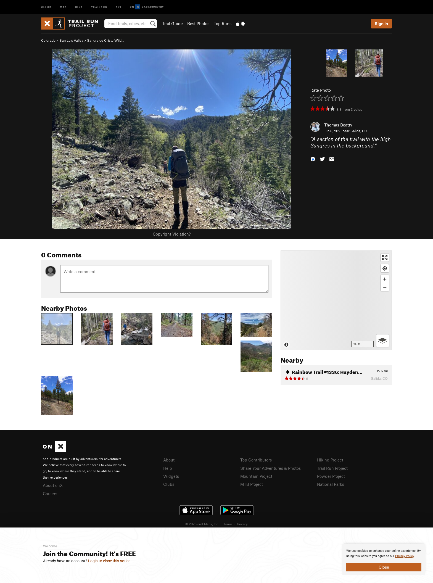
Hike (79, 7)
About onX (53, 485)
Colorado (48, 40)
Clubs (168, 484)
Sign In (381, 23)
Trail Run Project (332, 468)
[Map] (336, 300)
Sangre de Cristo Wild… (105, 40)
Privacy (242, 524)
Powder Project (331, 476)
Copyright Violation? (172, 233)
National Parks (330, 484)
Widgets (171, 476)
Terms (228, 524)
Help (167, 468)
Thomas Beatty (338, 124)
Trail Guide (172, 23)
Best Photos (198, 23)
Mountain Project (256, 476)
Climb (46, 7)
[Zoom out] (385, 287)
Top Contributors (256, 459)
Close (384, 566)
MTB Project (251, 484)
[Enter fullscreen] (385, 258)
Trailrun (99, 7)
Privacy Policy (404, 556)
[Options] (382, 340)
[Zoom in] (385, 279)
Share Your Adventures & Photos (270, 468)
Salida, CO (358, 131)
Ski (119, 7)
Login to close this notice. (109, 561)
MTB (63, 7)
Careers (50, 493)
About (169, 459)
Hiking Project (330, 459)
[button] (312, 158)
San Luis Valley (71, 40)
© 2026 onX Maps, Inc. (202, 524)
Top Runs (222, 23)
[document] (383, 559)
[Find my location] (385, 268)
